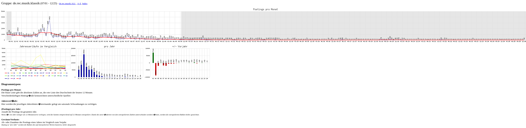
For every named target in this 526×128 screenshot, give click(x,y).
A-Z (79, 3)
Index (84, 3)
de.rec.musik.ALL (67, 3)
